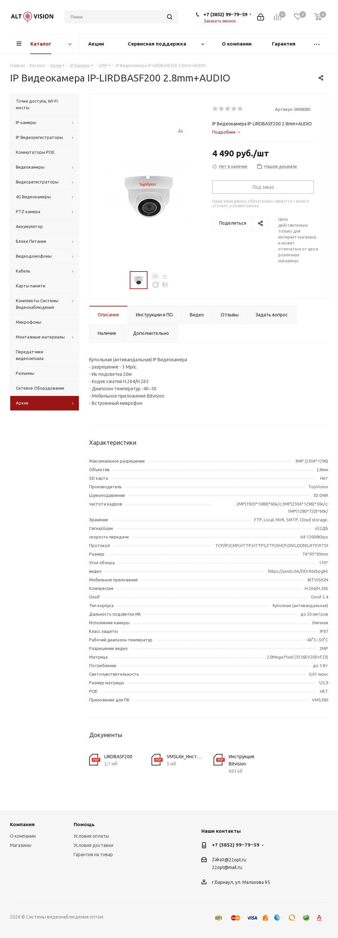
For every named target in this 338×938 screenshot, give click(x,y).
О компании (23, 836)
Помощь (84, 824)
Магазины (20, 845)
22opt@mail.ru (227, 867)
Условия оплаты (91, 836)
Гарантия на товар (93, 854)
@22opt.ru (235, 859)
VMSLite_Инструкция (185, 756)
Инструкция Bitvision (241, 760)
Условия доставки (93, 845)
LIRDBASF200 (118, 756)
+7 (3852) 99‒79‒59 (225, 14)
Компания (22, 824)
